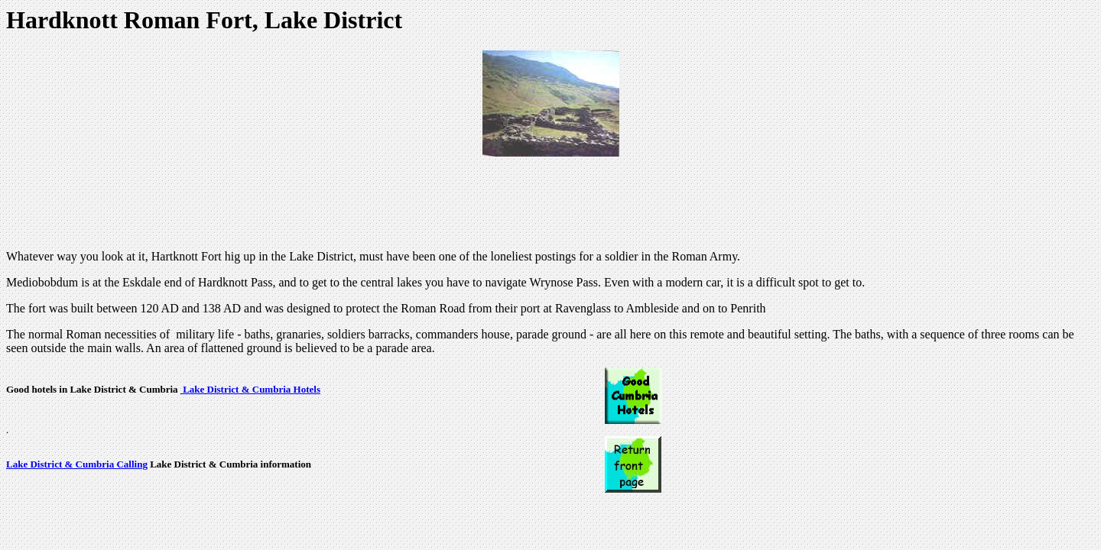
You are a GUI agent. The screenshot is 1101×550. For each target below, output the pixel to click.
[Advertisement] (550, 203)
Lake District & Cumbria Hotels (250, 389)
